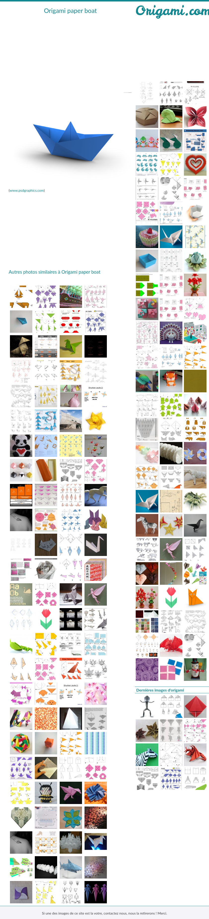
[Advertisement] (69, 52)
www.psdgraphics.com (26, 190)
